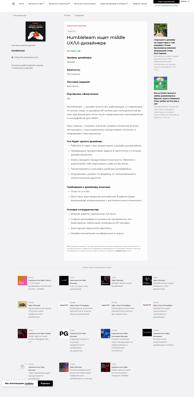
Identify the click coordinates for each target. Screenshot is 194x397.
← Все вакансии (19, 15)
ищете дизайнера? (166, 2)
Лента (21, 4)
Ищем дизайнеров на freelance (114, 4)
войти (183, 1)
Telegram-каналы (140, 4)
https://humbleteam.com (25, 57)
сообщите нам (120, 251)
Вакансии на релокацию (85, 4)
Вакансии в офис (36, 4)
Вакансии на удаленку (59, 4)
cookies (29, 383)
